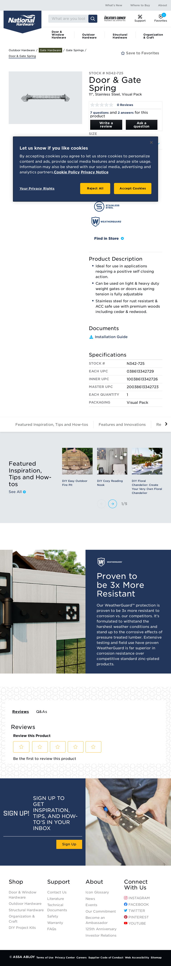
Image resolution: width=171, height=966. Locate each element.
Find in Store (109, 238)
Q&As (41, 712)
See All (17, 492)
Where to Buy (140, 5)
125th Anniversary (101, 929)
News (90, 899)
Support (58, 882)
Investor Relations (101, 936)
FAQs (51, 929)
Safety (52, 916)
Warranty (55, 923)
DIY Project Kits (22, 928)
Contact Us (57, 892)
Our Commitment (101, 911)
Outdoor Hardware (89, 36)
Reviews (20, 712)
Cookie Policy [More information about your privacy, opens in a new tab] (67, 172)
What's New (113, 5)
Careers (81, 957)
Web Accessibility (137, 957)
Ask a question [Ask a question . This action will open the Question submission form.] (141, 124)
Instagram (137, 898)
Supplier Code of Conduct (105, 957)
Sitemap (156, 957)
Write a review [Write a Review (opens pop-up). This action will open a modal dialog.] (106, 124)
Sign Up (69, 844)
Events (91, 905)
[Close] (151, 142)
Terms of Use (44, 957)
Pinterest (136, 917)
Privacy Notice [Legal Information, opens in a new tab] (94, 172)
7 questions (99, 112)
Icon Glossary (97, 892)
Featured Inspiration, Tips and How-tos (51, 424)
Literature (55, 899)
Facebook (136, 905)
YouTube (135, 923)
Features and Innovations (122, 424)
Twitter (134, 911)
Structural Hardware (120, 36)
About (162, 5)
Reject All (95, 188)
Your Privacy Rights (37, 188)
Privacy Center (65, 957)
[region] (85, 169)
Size (93, 134)
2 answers (126, 112)
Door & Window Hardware (59, 34)
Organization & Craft (153, 36)
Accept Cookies (133, 188)
